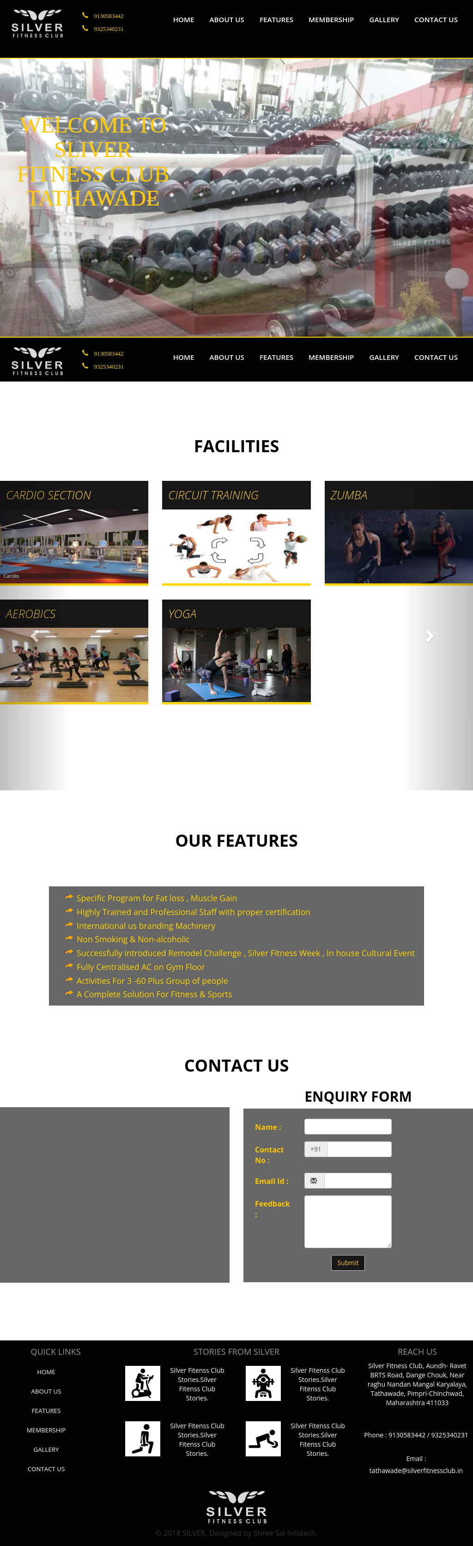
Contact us (436, 19)
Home (183, 19)
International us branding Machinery (146, 925)
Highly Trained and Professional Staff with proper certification (193, 911)
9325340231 (109, 27)
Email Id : (271, 1181)
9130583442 (109, 15)
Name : (268, 1127)
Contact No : (269, 1155)
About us (227, 19)
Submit (347, 1262)
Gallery (384, 19)
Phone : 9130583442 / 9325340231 (416, 1435)
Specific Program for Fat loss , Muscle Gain (157, 897)
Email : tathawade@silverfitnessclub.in (416, 1464)
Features (276, 19)
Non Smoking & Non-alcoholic (133, 939)
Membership (331, 19)
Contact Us (46, 1469)
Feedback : (272, 1209)
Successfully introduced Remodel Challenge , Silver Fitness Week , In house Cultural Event (246, 952)
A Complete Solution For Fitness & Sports (154, 994)
